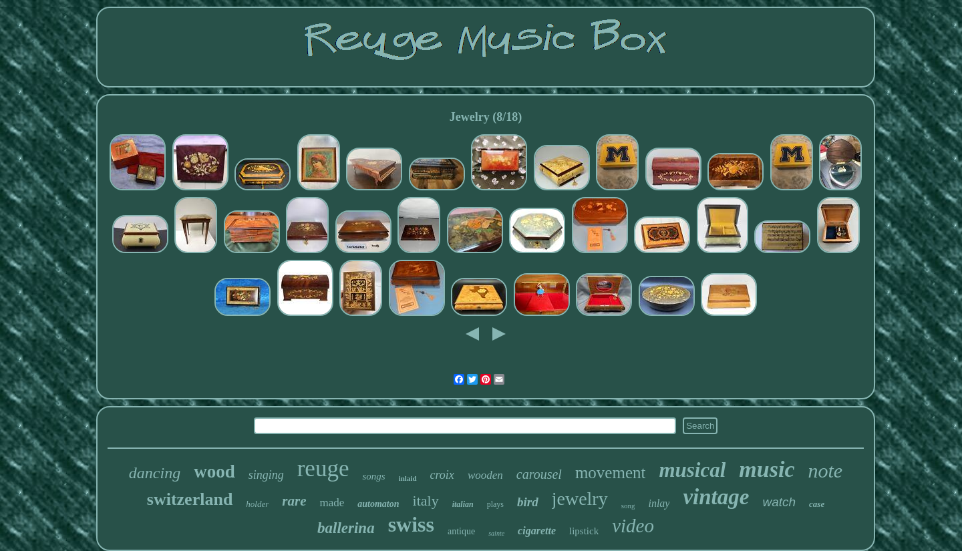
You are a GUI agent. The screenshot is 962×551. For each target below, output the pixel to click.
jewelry (580, 498)
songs (373, 476)
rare (294, 501)
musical (692, 470)
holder (257, 504)
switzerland (190, 499)
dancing (154, 473)
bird (527, 502)
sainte (496, 533)
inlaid (408, 478)
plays (495, 504)
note (825, 471)
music (766, 469)
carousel (539, 474)
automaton (378, 504)
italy (426, 500)
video (633, 525)
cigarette (537, 530)
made (331, 502)
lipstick (584, 531)
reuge (323, 468)
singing (266, 475)
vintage (716, 497)
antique (461, 531)
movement (610, 473)
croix (442, 475)
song (628, 506)
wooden (485, 475)
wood (214, 472)
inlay (658, 503)
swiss (411, 524)
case (816, 504)
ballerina (346, 528)
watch (779, 502)
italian (463, 504)
